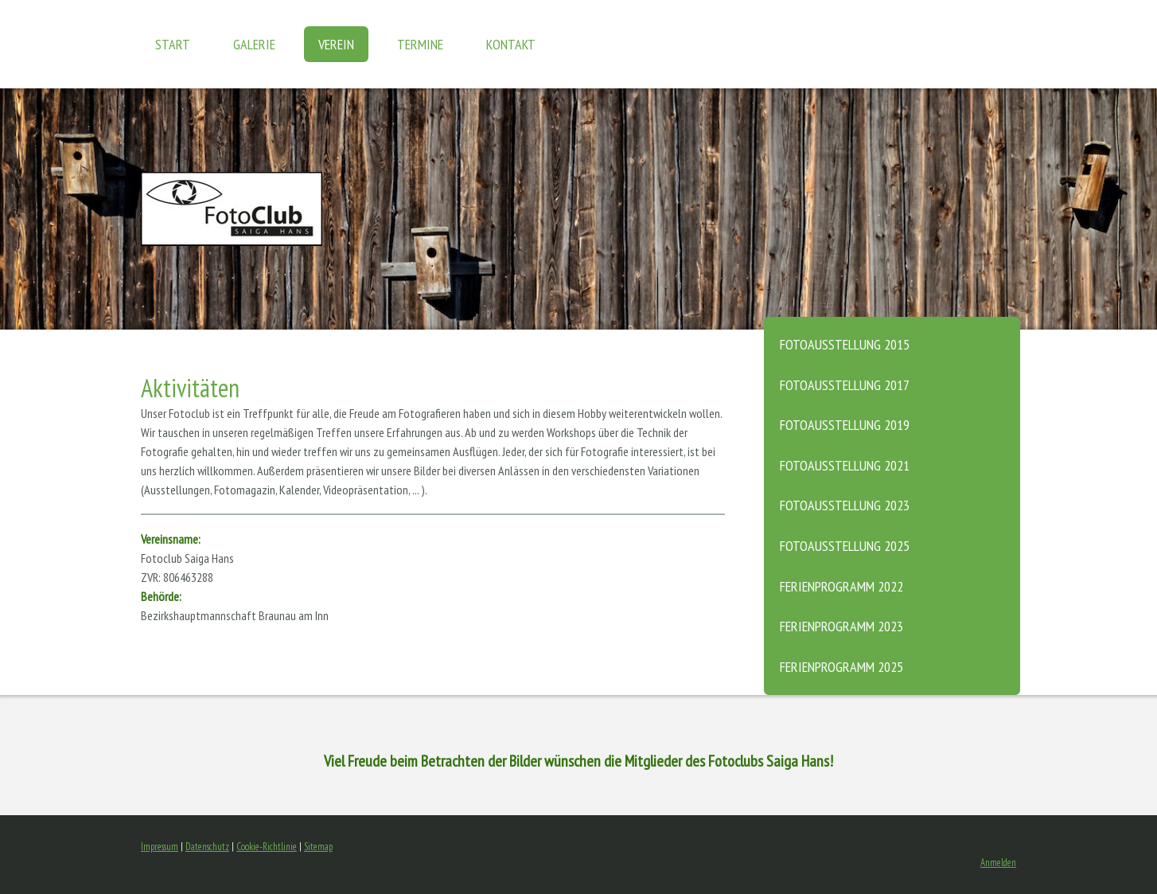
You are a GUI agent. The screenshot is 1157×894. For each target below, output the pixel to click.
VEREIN (336, 44)
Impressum (159, 846)
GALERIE (254, 44)
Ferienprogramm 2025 (841, 667)
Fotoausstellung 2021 (845, 465)
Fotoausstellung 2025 (845, 546)
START (172, 44)
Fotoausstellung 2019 (845, 425)
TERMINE (420, 44)
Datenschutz (207, 846)
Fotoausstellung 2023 (845, 505)
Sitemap (318, 846)
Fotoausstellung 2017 (845, 385)
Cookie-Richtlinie (266, 846)
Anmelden (998, 862)
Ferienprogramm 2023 (841, 626)
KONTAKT (511, 44)
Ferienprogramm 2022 (841, 586)
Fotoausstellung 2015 (845, 344)
